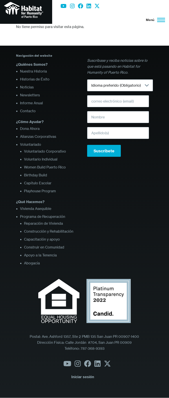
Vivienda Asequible (35, 208)
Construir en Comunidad (44, 247)
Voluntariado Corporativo (45, 151)
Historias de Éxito (35, 79)
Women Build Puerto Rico (45, 167)
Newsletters (30, 95)
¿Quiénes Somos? (32, 64)
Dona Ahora (30, 128)
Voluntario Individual (40, 159)
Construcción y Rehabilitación (48, 231)
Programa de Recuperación (42, 216)
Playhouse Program (40, 191)
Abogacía (32, 263)
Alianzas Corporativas (38, 136)
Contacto (28, 111)
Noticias (27, 87)
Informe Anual (31, 103)
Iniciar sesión (82, 377)
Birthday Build (35, 175)
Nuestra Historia (33, 71)
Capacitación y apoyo (42, 239)
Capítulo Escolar (37, 183)
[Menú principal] (154, 20)
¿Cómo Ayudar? (30, 122)
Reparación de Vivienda (43, 223)
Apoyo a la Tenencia (40, 255)
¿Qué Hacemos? (30, 202)
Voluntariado (30, 144)
